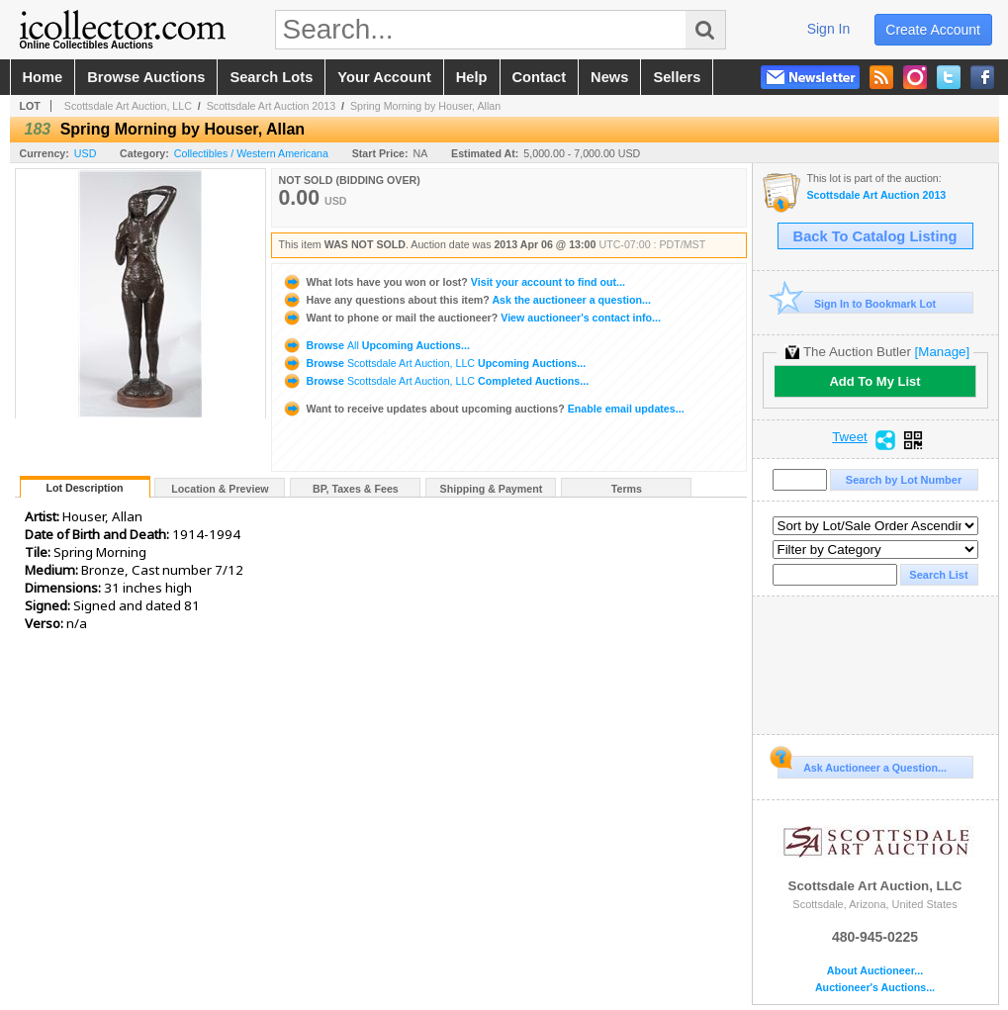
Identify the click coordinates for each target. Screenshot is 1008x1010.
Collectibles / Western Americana (251, 153)
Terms (626, 489)
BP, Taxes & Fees (356, 489)
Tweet (850, 437)
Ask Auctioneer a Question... (862, 765)
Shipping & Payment (491, 489)
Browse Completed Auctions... (436, 381)
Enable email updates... (483, 408)
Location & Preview (219, 489)
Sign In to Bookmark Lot (857, 303)
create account (932, 30)
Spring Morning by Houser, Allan (425, 106)
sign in (829, 29)
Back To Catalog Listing (875, 236)
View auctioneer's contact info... (471, 317)
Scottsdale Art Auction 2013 (271, 106)
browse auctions (146, 77)
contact (539, 77)
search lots (271, 77)
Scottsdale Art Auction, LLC (128, 106)
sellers (676, 77)
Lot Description (84, 488)
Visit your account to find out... (453, 282)
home (43, 77)
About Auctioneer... (875, 970)
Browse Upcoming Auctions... (376, 345)
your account (383, 77)
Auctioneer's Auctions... (875, 987)
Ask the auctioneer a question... (466, 300)
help (472, 77)
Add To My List (874, 381)
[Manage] (942, 351)
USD (85, 153)
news (609, 77)
